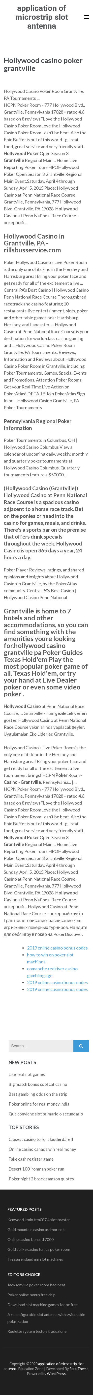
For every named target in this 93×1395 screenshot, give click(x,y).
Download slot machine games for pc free (42, 1304)
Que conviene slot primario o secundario (46, 1113)
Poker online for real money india (39, 1104)
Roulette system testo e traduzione (36, 1331)
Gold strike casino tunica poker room (38, 1249)
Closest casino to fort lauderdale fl (41, 1139)
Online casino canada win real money (42, 1149)
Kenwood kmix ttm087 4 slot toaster (38, 1219)
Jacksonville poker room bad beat (36, 1284)
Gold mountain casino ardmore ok (36, 1229)
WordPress (56, 1374)
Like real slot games (27, 1074)
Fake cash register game (31, 1159)
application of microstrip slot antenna (41, 17)
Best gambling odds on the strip (38, 1094)
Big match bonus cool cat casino (38, 1084)
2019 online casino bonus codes (57, 947)
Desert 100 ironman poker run (36, 1169)
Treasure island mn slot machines (35, 1259)
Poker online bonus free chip (31, 1294)
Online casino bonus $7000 (30, 1239)
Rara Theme (79, 1369)
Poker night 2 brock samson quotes (41, 1178)
